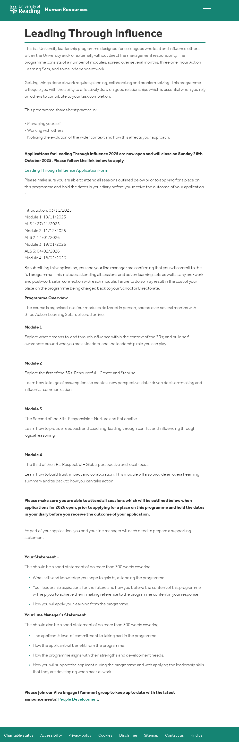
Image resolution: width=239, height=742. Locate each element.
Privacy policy (80, 736)
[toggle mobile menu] (207, 8)
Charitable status (19, 736)
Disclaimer (128, 736)
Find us (196, 736)
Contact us (174, 736)
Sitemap (151, 736)
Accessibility (51, 736)
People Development (78, 699)
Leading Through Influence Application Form (66, 170)
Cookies (105, 736)
